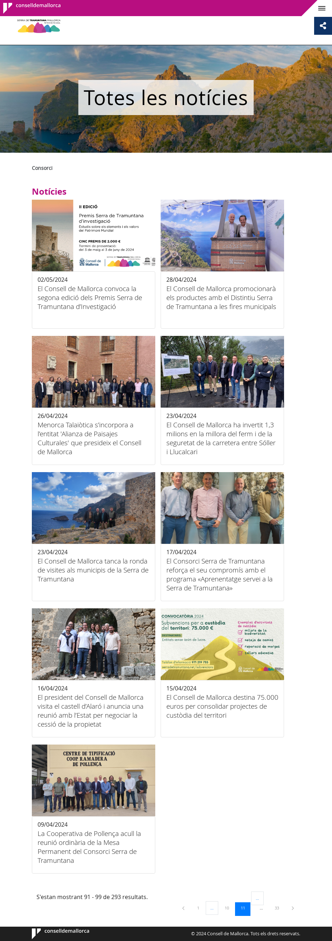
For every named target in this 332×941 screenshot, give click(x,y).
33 (279, 908)
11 (245, 908)
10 (229, 908)
